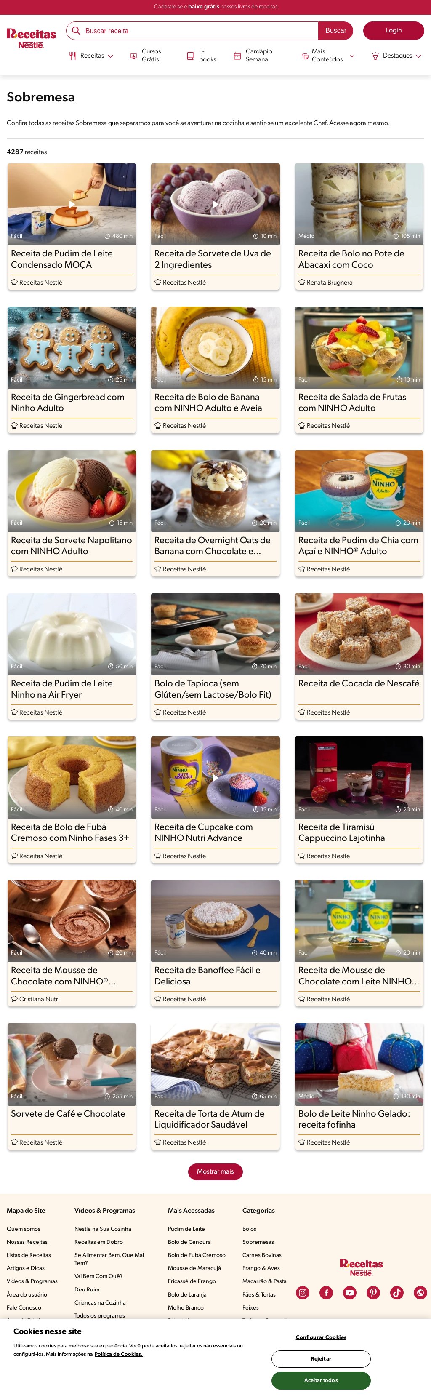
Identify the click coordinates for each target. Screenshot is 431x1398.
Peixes (250, 1308)
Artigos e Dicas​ (26, 1268)
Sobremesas (258, 1242)
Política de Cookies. (119, 1354)
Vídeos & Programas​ (32, 1281)
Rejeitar (321, 1359)
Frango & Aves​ (261, 1268)
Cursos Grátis (145, 55)
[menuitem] (90, 59)
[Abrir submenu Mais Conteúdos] (328, 56)
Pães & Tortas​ (259, 1295)
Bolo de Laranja (187, 1295)
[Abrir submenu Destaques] (397, 56)
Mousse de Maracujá (194, 1268)
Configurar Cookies (321, 1337)
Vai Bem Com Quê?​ (98, 1276)
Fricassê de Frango (192, 1281)
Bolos (249, 1229)
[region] (215, 1358)
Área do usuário (27, 1295)
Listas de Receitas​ (29, 1255)
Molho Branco (186, 1308)
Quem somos (23, 1229)
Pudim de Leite (186, 1229)
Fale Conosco (24, 1308)
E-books (200, 55)
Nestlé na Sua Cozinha (102, 1229)
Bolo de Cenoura (189, 1242)
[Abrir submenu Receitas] (90, 56)
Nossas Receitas (27, 1242)
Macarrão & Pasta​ (264, 1281)
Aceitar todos (321, 1380)
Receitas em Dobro (98, 1242)
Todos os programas (99, 1316)
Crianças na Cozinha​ (100, 1303)
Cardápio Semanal (253, 55)
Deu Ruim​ (86, 1290)
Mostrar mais (215, 1172)
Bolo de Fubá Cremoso (197, 1255)
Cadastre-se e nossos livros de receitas (215, 7)
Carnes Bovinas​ (262, 1255)
